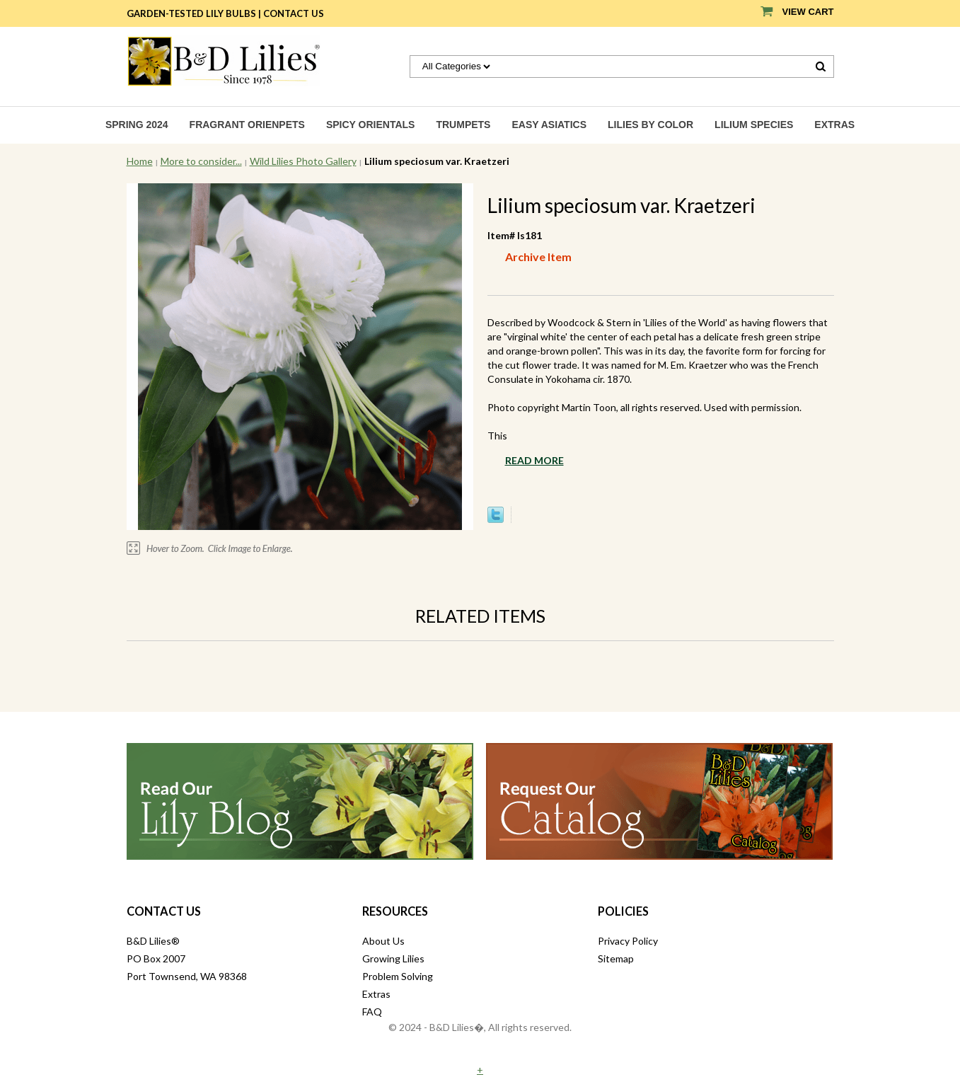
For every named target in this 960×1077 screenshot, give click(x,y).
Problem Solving (397, 976)
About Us (383, 941)
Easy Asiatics (548, 124)
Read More (534, 460)
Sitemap (616, 958)
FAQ (372, 1012)
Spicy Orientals (370, 124)
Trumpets (463, 124)
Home (140, 161)
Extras (834, 124)
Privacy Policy (628, 941)
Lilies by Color (650, 124)
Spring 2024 (136, 124)
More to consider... (201, 161)
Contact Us (293, 13)
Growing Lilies (393, 958)
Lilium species (754, 124)
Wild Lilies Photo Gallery (303, 161)
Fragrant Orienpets (247, 124)
